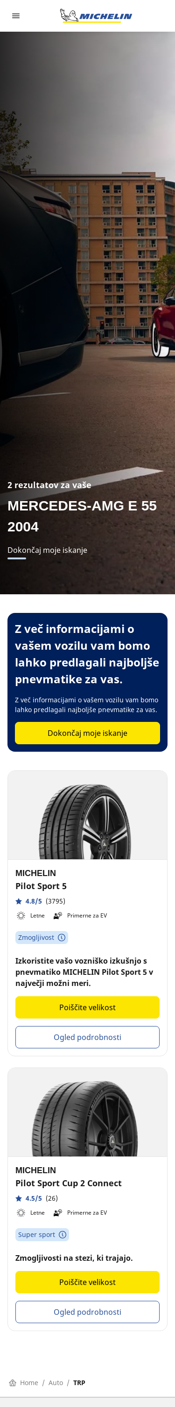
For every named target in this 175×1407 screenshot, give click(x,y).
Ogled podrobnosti (87, 1037)
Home (23, 1382)
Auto (56, 1382)
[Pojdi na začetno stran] (96, 15)
